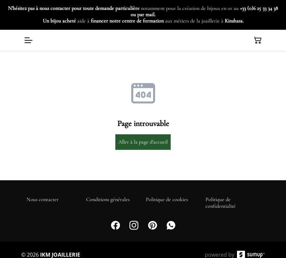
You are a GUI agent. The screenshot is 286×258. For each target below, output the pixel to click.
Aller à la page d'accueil (143, 142)
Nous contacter (43, 199)
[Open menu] (28, 40)
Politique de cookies (167, 199)
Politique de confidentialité (220, 202)
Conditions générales (108, 199)
